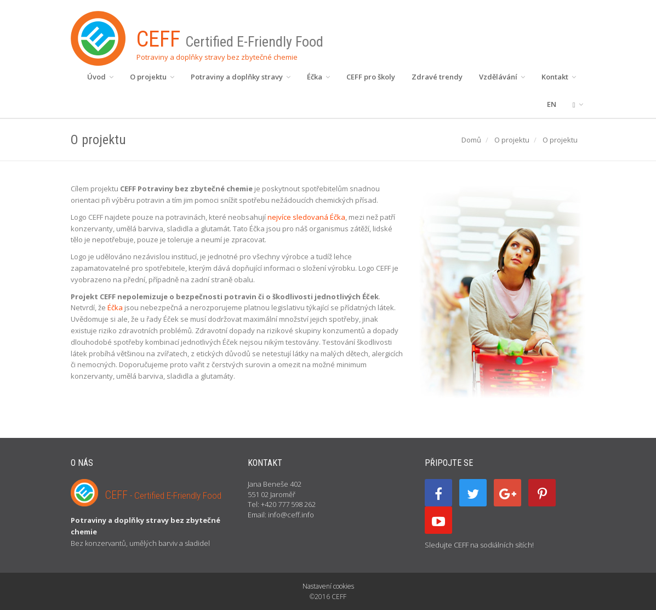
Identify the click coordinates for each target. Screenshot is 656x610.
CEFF (163, 494)
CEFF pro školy (370, 77)
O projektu (511, 140)
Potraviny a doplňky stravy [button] (240, 77)
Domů (471, 140)
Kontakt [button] (558, 77)
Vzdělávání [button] (502, 77)
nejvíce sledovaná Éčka (306, 217)
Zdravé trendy (437, 77)
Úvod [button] (100, 77)
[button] (577, 104)
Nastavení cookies (328, 586)
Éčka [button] (318, 77)
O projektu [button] (152, 77)
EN (551, 104)
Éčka (115, 307)
